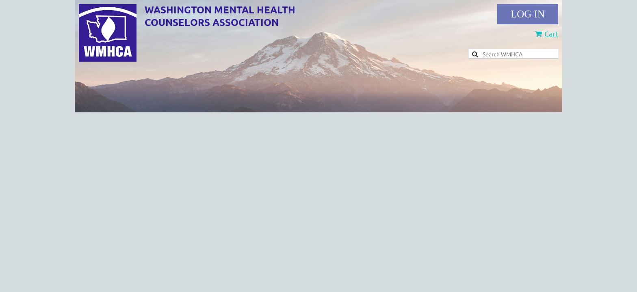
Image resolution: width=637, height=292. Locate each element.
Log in (527, 14)
